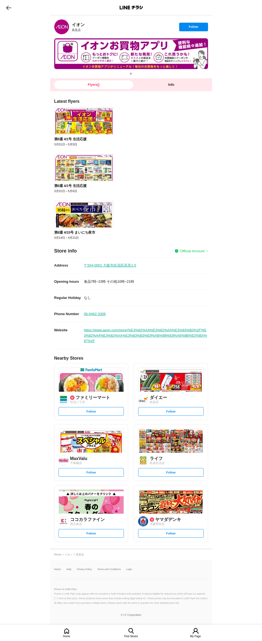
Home (66, 636)
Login (129, 569)
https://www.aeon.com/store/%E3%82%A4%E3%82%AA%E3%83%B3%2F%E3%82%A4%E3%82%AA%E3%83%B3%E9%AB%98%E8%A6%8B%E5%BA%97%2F (145, 335)
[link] (61, 26)
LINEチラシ (131, 8)
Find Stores (131, 636)
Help (69, 569)
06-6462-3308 (95, 314)
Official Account (192, 251)
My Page (195, 636)
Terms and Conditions (109, 569)
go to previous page (9, 7)
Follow (193, 28)
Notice (57, 569)
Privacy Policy (84, 569)
